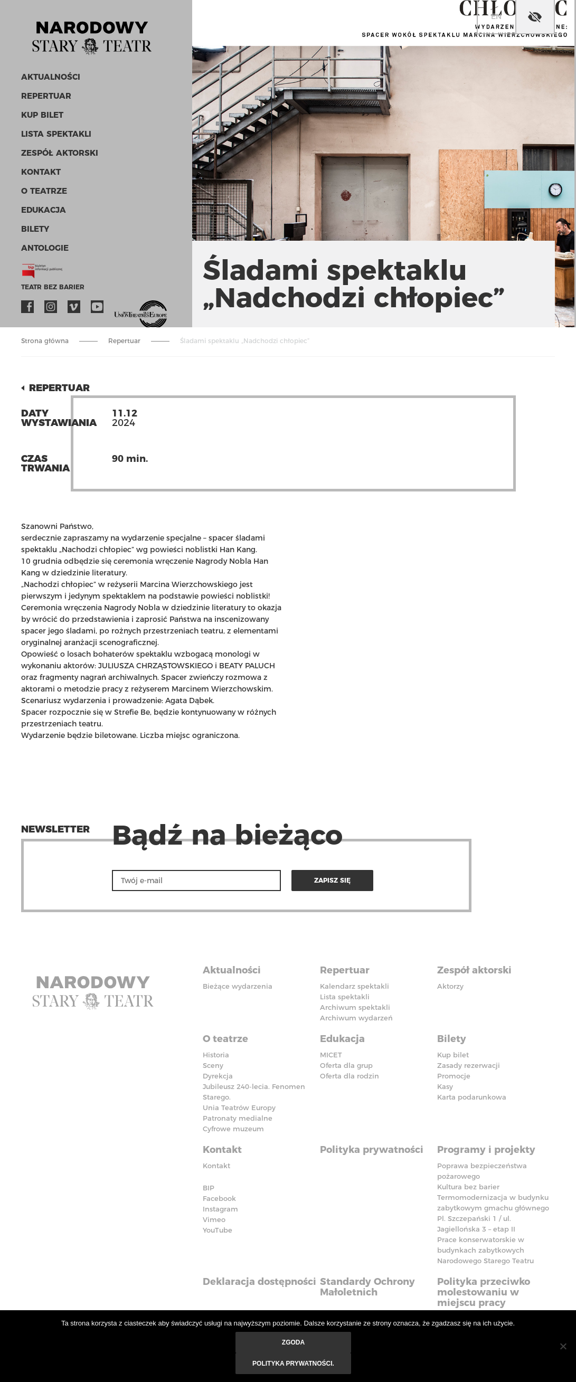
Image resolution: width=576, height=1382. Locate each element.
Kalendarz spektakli (354, 986)
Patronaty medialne (237, 1118)
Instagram (50, 306)
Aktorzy (450, 986)
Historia (216, 1054)
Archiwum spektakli (355, 1007)
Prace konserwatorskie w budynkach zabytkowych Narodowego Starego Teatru (485, 1250)
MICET (331, 1054)
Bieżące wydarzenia (237, 986)
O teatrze (44, 191)
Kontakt (41, 172)
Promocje (453, 1076)
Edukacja (43, 210)
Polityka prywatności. (293, 1363)
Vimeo (74, 306)
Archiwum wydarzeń (356, 1018)
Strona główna (45, 341)
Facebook (27, 306)
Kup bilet (42, 115)
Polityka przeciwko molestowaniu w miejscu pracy (483, 1292)
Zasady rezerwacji (468, 1065)
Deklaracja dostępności (259, 1281)
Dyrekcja (218, 1076)
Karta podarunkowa (471, 1097)
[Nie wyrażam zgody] (563, 1346)
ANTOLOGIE (45, 248)
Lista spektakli (56, 134)
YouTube (97, 306)
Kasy (445, 1086)
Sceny (213, 1065)
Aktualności (50, 77)
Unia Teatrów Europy (239, 1107)
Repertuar (46, 96)
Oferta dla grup (346, 1065)
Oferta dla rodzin (349, 1076)
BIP (208, 1188)
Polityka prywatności (371, 1149)
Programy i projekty (486, 1149)
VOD (120, 306)
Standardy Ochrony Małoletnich (367, 1287)
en (496, 16)
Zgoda (293, 1342)
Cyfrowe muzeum (233, 1128)
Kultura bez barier (468, 1186)
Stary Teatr (92, 34)
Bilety (35, 229)
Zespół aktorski (59, 153)
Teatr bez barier (52, 287)
